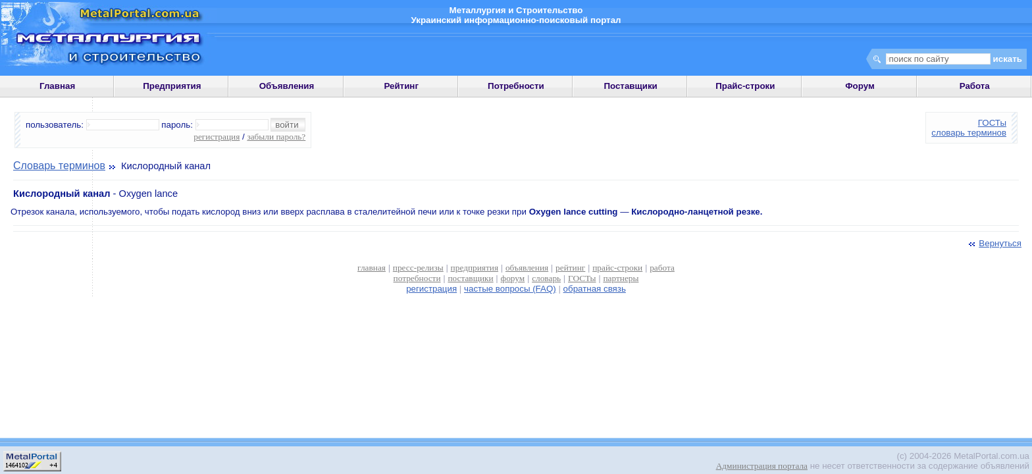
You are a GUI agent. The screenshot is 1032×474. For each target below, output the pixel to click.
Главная (57, 86)
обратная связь (594, 289)
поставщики (470, 278)
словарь (546, 278)
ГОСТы (992, 123)
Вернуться (993, 243)
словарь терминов (968, 133)
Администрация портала (762, 466)
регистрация (217, 137)
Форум (860, 86)
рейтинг (570, 268)
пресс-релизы (418, 268)
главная (371, 268)
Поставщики (630, 86)
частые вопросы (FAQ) (510, 289)
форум (513, 278)
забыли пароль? (276, 137)
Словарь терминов (59, 165)
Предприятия (172, 86)
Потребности (516, 86)
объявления (526, 268)
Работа (975, 86)
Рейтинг (401, 86)
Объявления (287, 86)
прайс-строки (617, 268)
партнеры (620, 278)
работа (662, 268)
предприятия (474, 268)
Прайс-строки (745, 86)
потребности (417, 278)
